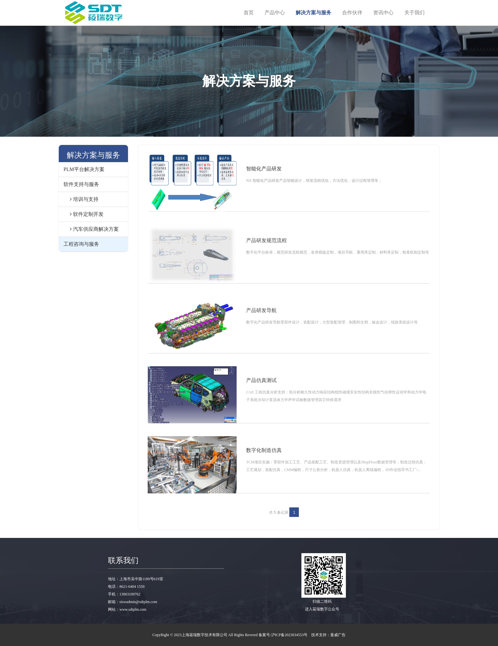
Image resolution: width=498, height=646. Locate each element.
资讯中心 (383, 12)
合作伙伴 (352, 12)
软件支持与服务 (81, 184)
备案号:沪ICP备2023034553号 (283, 635)
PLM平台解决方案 (84, 169)
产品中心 (275, 12)
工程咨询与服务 (81, 244)
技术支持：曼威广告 (328, 635)
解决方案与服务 (313, 12)
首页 (249, 12)
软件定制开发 (84, 214)
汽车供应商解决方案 (91, 229)
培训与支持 (81, 199)
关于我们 (414, 12)
